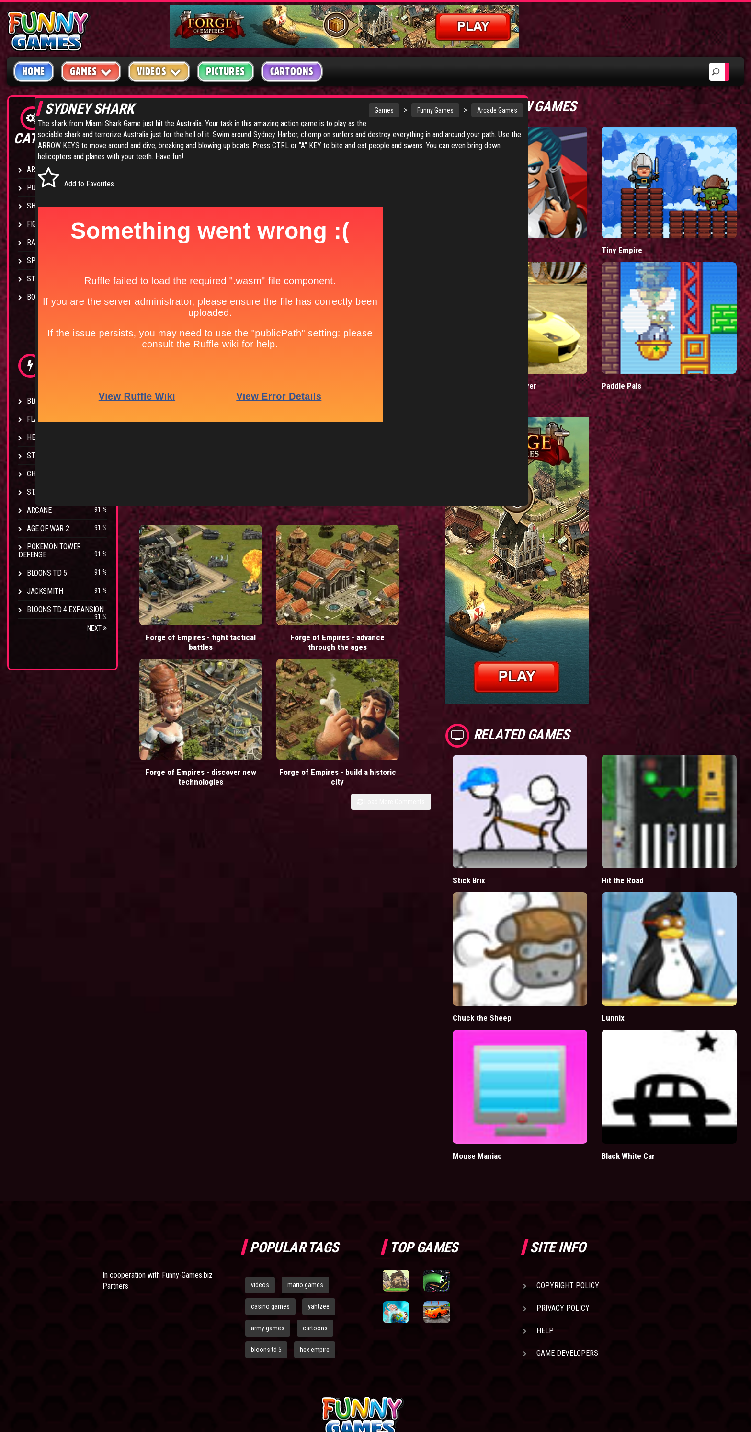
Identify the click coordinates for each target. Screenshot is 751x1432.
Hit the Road (649, 815)
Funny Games (390, 110)
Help (545, 1221)
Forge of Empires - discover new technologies (351, 558)
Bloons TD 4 (47, 400)
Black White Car (655, 1046)
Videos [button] (159, 71)
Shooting (42, 205)
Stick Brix (521, 815)
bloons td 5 (266, 1240)
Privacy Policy (563, 1198)
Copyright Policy (567, 1176)
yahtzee (319, 1197)
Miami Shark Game (210, 123)
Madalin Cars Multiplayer (547, 342)
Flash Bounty (50, 419)
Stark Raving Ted (56, 492)
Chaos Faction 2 (54, 473)
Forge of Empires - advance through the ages (263, 558)
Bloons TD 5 (47, 572)
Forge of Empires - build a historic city (439, 553)
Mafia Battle (525, 228)
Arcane (39, 510)
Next (97, 628)
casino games (270, 1197)
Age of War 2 (48, 528)
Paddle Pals (648, 342)
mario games (305, 1175)
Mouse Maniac (530, 1046)
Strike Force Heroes (61, 455)
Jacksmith (45, 591)
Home (34, 71)
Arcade (39, 169)
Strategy (43, 278)
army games (267, 1219)
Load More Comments (443, 578)
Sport (37, 260)
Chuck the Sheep (534, 930)
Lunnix (639, 930)
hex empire (315, 1240)
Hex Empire (45, 437)
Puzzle (39, 187)
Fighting (41, 224)
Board (37, 296)
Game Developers (567, 1243)
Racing (38, 242)
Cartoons (292, 71)
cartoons (315, 1219)
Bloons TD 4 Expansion (65, 609)
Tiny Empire (648, 228)
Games (339, 110)
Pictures (225, 71)
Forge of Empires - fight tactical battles (176, 553)
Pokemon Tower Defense (49, 550)
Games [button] (91, 71)
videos (260, 1175)
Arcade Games (452, 110)
